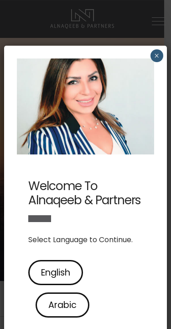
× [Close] (156, 56)
